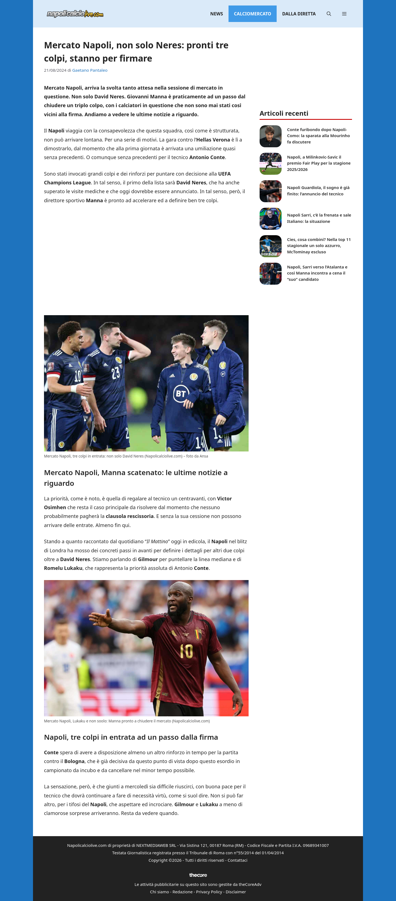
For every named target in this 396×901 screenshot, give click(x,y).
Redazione (182, 891)
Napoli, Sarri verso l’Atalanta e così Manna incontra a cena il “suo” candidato (317, 273)
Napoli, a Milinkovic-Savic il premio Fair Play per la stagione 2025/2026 (319, 163)
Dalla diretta (299, 14)
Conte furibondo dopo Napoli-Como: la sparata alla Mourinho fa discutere (318, 136)
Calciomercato (252, 14)
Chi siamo (159, 891)
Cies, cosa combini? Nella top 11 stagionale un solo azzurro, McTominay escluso (319, 245)
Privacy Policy (209, 891)
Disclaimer (236, 891)
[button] (329, 13)
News (216, 14)
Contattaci (238, 860)
